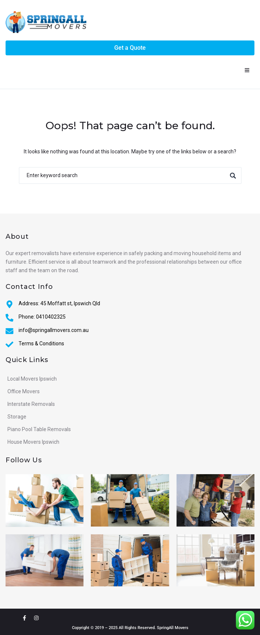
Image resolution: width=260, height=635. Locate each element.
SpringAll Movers (172, 627)
